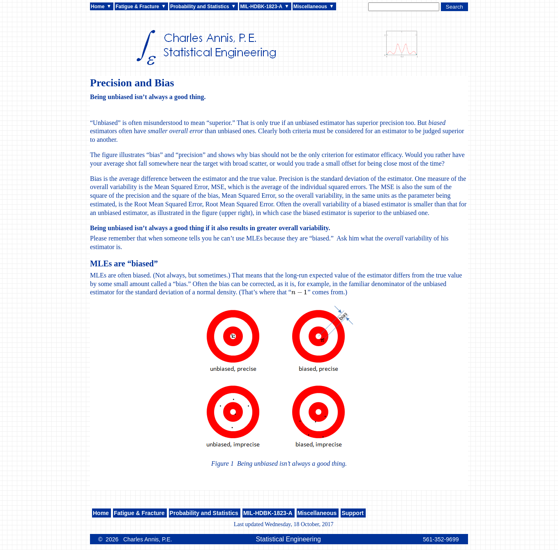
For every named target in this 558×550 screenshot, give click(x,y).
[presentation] (299, 292)
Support (352, 513)
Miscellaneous (310, 6)
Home (97, 6)
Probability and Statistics (199, 6)
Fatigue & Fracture (137, 6)
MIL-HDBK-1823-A (261, 6)
